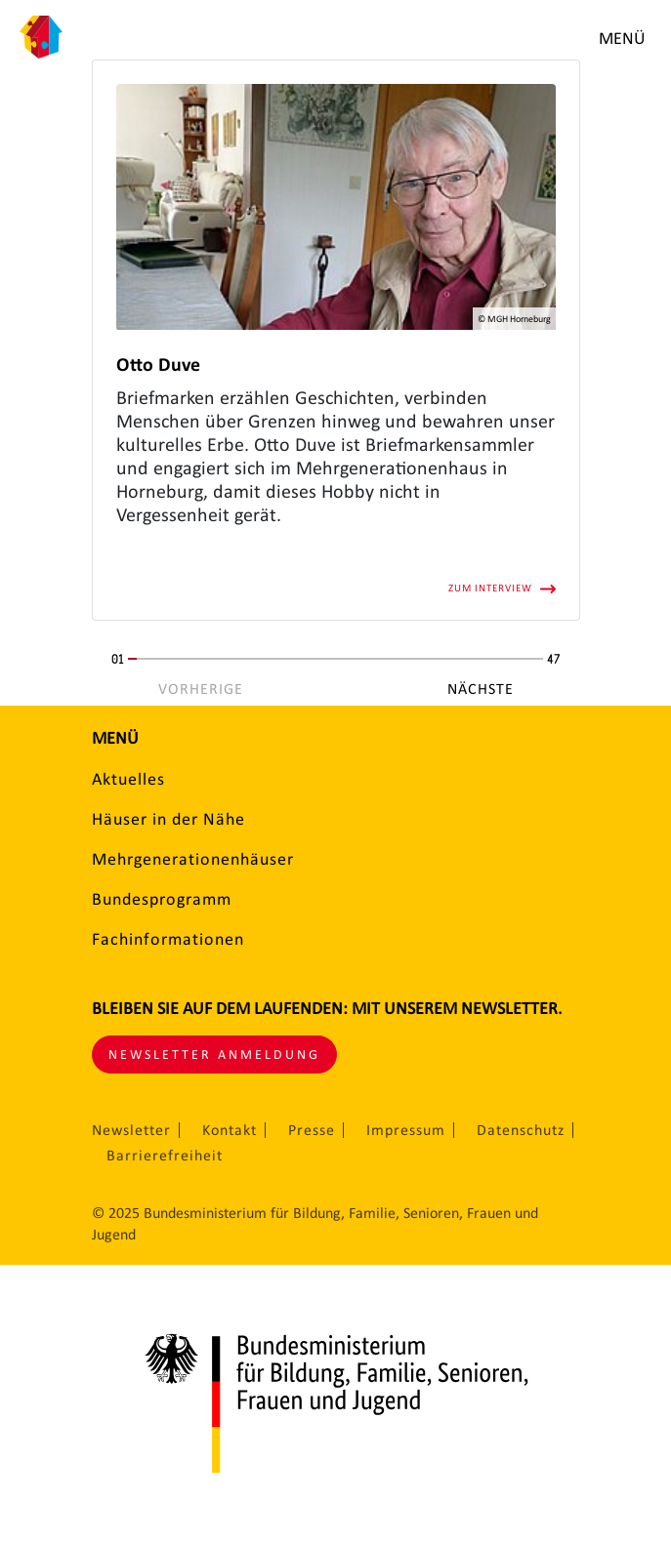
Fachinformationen (168, 939)
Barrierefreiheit (164, 1155)
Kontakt (229, 1130)
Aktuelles (128, 779)
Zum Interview (490, 588)
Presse (311, 1130)
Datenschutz (521, 1130)
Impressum (405, 1130)
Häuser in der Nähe (168, 819)
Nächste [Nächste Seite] (480, 689)
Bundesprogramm (161, 899)
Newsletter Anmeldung (214, 1054)
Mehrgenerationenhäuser (193, 859)
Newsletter (131, 1130)
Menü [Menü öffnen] (622, 38)
